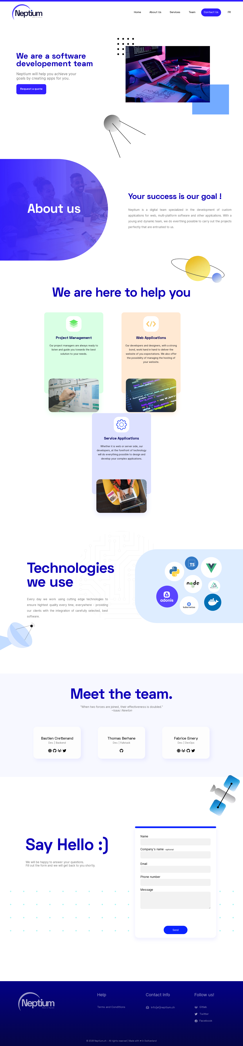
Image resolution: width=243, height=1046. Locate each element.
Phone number (150, 877)
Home (137, 12)
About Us (155, 12)
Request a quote (31, 89)
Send (176, 930)
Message (146, 889)
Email (143, 864)
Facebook (203, 1021)
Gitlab (200, 1007)
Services (175, 12)
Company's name (157, 849)
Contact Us (211, 12)
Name (144, 836)
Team (192, 12)
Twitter (201, 1014)
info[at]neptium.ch (160, 1007)
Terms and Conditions (111, 1007)
